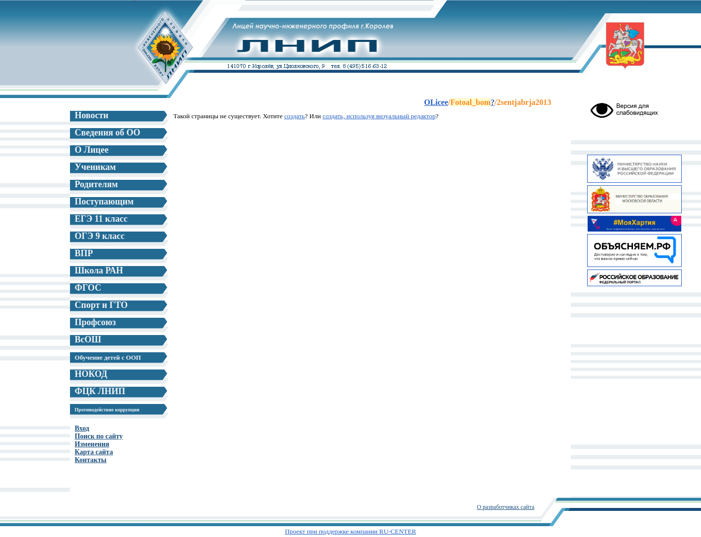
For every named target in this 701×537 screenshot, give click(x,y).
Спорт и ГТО (101, 305)
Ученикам (95, 167)
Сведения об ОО (107, 132)
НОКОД (91, 374)
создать (294, 116)
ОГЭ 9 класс (100, 236)
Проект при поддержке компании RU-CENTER (350, 531)
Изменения (92, 444)
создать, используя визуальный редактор (378, 116)
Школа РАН (99, 270)
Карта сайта (94, 452)
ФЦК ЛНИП (100, 391)
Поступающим (104, 201)
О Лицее (92, 150)
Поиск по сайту (99, 436)
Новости (91, 115)
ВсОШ (88, 339)
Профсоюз (95, 322)
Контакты (90, 460)
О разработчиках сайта (505, 506)
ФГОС (88, 288)
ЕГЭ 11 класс (101, 219)
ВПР (84, 253)
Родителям (96, 184)
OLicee (436, 102)
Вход (82, 428)
